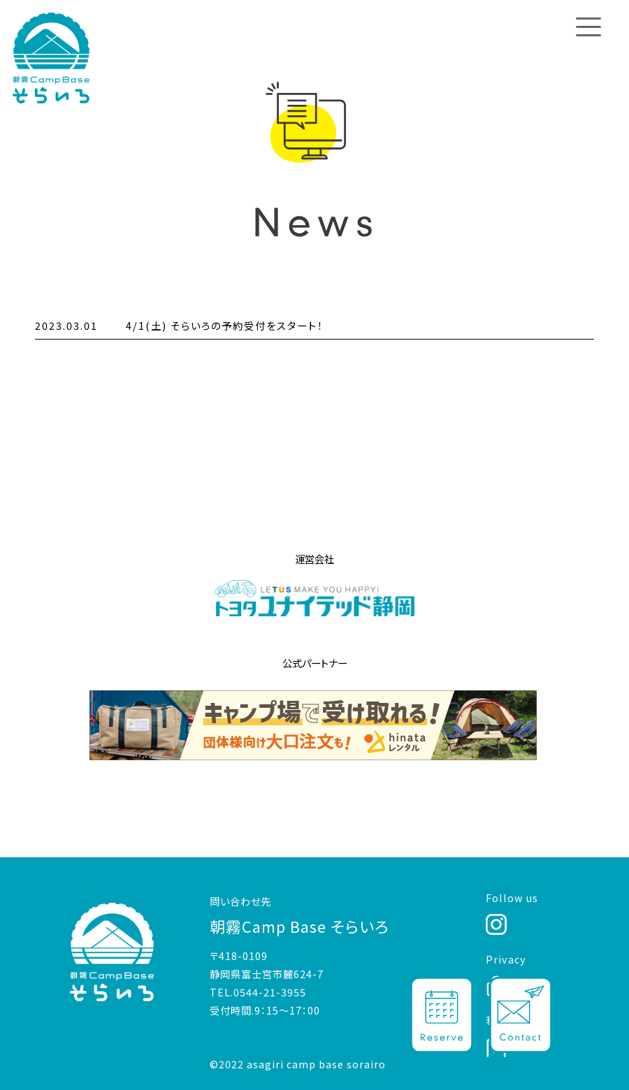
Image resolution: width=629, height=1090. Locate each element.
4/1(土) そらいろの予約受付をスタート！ (225, 325)
